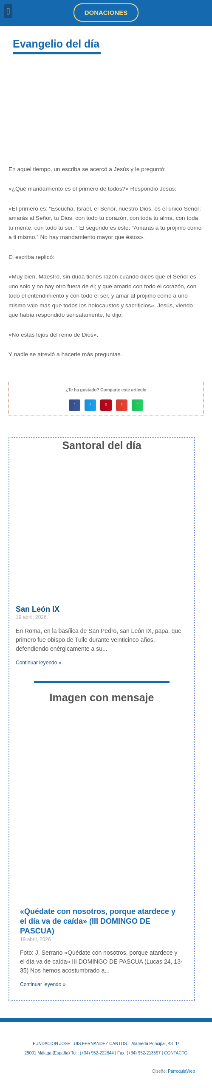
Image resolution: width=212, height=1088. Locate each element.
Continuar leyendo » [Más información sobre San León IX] (38, 663)
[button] (8, 11)
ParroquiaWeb (181, 1071)
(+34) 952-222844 (97, 1053)
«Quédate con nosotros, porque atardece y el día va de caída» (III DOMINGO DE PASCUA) (97, 921)
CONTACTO (175, 1053)
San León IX (37, 609)
